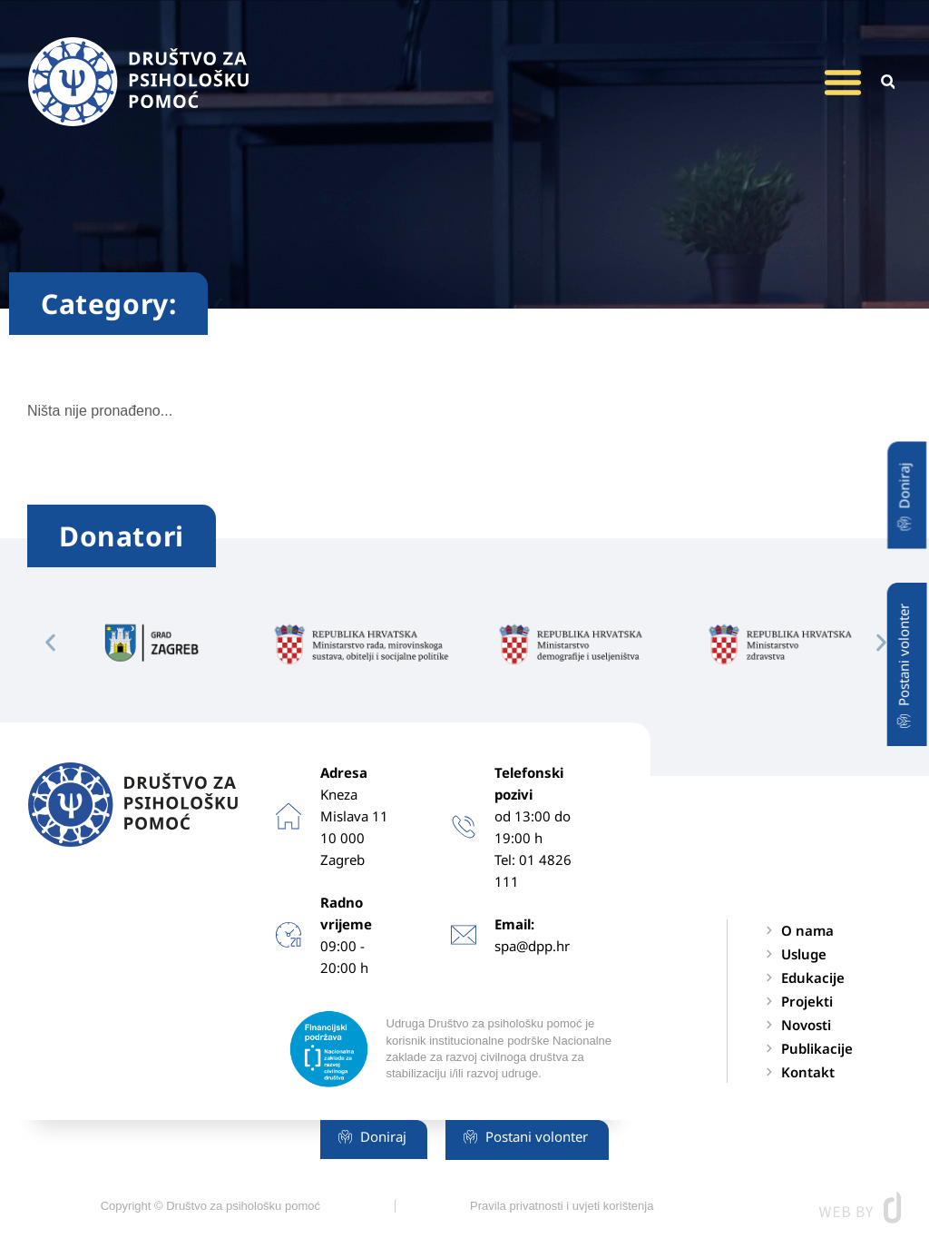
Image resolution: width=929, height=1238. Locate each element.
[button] (843, 82)
